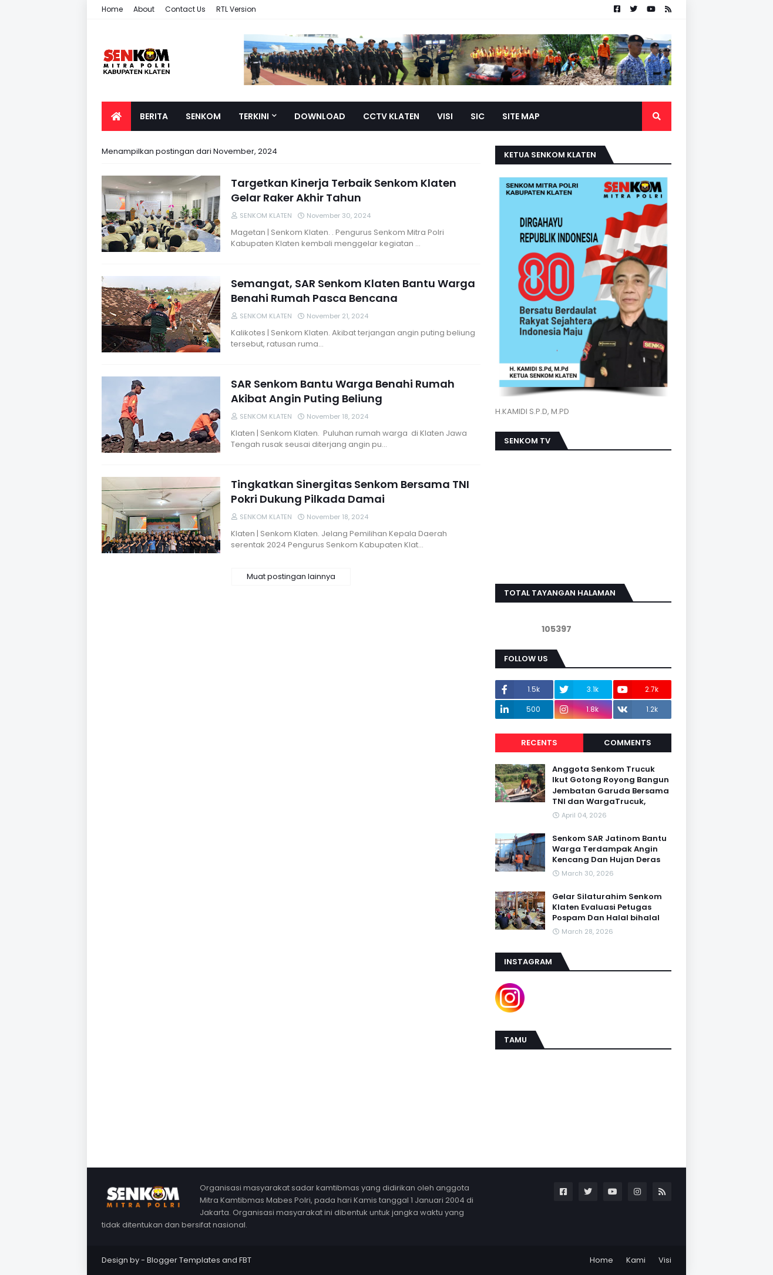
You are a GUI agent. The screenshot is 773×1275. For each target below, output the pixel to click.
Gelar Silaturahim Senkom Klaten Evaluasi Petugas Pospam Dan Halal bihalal (607, 907)
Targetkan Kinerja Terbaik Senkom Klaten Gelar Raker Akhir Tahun (343, 190)
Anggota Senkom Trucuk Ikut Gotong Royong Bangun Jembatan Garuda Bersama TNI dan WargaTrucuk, (610, 785)
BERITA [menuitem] (154, 116)
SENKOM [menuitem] (203, 116)
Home (112, 9)
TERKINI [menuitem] (253, 116)
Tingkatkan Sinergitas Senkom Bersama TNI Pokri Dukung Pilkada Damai (350, 491)
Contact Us (185, 9)
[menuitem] (116, 116)
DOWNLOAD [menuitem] (319, 116)
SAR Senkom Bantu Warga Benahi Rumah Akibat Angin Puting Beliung (343, 391)
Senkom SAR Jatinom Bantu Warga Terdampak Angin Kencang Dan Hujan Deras (609, 849)
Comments (627, 742)
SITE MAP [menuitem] (521, 116)
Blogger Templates (183, 1260)
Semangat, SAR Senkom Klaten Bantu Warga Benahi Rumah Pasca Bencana (353, 290)
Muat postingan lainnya (291, 576)
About (143, 9)
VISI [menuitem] (445, 116)
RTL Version (236, 9)
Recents (539, 742)
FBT (245, 1260)
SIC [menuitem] (477, 116)
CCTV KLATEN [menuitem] (391, 116)
